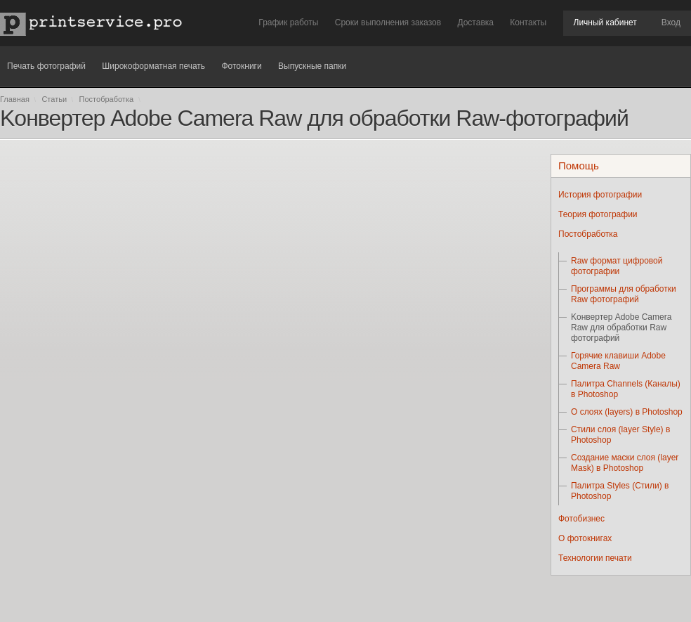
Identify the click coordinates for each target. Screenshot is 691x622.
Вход (671, 22)
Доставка (475, 22)
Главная (14, 99)
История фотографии (600, 195)
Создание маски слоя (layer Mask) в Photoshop (624, 463)
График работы (288, 22)
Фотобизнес (581, 519)
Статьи (54, 99)
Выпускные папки (312, 66)
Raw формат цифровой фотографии (616, 266)
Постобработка (107, 99)
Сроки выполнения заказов (388, 22)
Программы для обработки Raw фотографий (623, 294)
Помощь (578, 165)
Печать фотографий (46, 66)
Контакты (528, 22)
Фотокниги (241, 66)
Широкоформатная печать (153, 66)
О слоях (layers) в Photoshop (627, 412)
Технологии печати (595, 558)
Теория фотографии (598, 214)
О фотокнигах (585, 538)
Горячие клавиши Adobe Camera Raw (618, 361)
